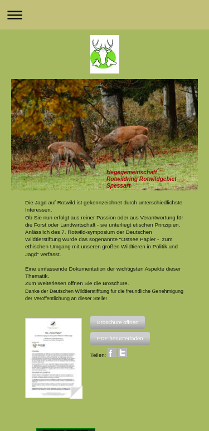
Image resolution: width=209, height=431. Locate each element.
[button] (117, 322)
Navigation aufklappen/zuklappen (104, 15)
